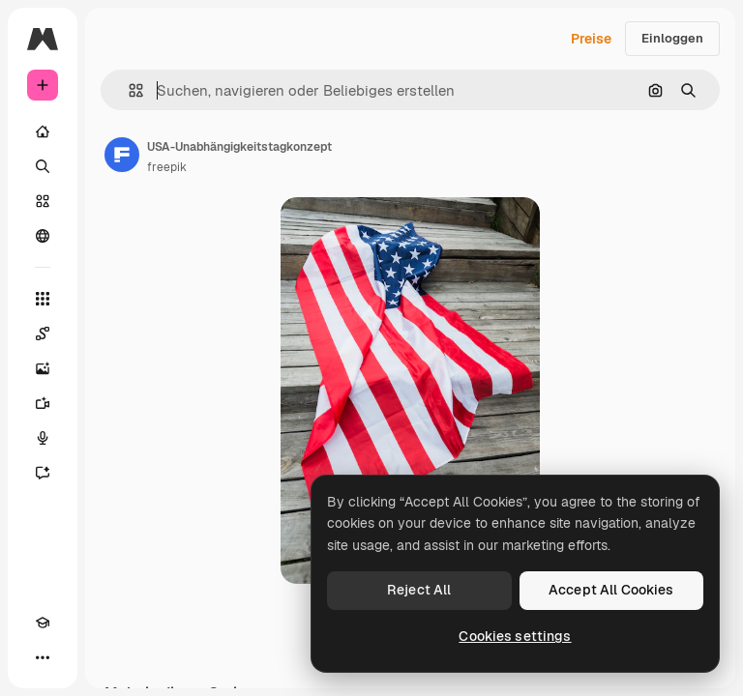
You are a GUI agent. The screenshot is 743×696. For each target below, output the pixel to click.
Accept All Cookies (611, 589)
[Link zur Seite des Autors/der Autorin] (121, 154)
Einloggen (672, 38)
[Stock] (42, 201)
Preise (591, 38)
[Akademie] (42, 622)
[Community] (42, 235)
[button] (128, 90)
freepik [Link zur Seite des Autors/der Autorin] (167, 167)
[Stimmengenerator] (42, 437)
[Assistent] (42, 472)
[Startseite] (42, 131)
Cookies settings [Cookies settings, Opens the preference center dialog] (515, 636)
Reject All (419, 589)
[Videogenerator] (42, 403)
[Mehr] (42, 657)
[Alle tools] (42, 298)
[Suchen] (42, 166)
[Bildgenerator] (42, 368)
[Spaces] (42, 333)
